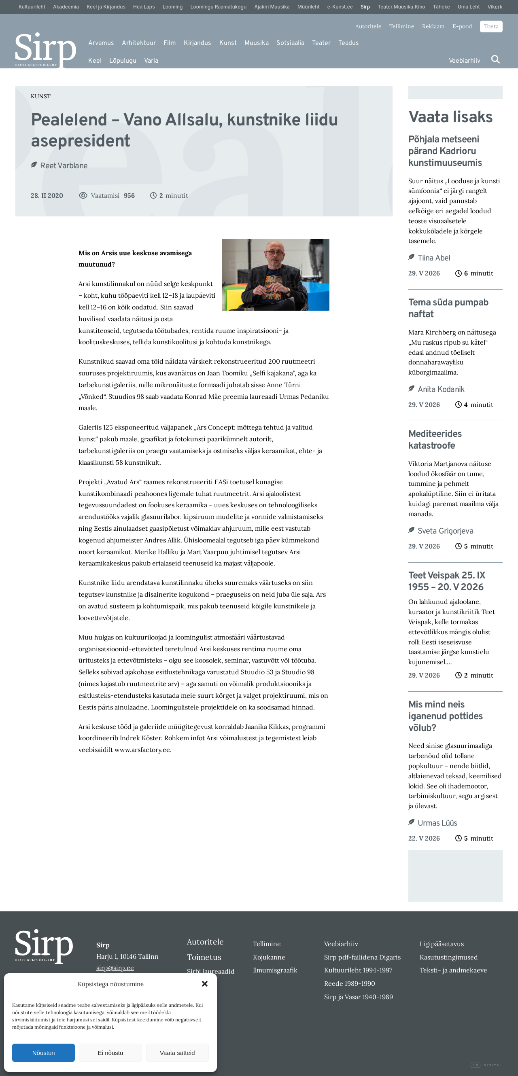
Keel (95, 61)
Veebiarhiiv (464, 61)
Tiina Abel (434, 258)
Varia (151, 61)
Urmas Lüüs (437, 823)
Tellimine (401, 26)
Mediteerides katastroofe (435, 440)
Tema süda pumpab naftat (448, 309)
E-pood (462, 26)
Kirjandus (197, 43)
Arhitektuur (139, 43)
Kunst (228, 43)
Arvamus (101, 43)
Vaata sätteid (177, 1052)
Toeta (491, 26)
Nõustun (43, 1052)
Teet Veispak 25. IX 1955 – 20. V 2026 (446, 582)
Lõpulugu (122, 61)
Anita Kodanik (441, 390)
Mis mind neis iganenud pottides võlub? (445, 716)
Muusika (256, 43)
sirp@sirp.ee (115, 968)
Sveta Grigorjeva (445, 531)
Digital (486, 1065)
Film (169, 43)
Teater (321, 43)
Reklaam (433, 26)
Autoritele (368, 26)
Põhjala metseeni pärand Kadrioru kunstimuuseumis (445, 151)
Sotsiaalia (290, 43)
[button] (205, 984)
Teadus (348, 43)
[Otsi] (495, 59)
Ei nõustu (110, 1052)
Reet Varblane (63, 166)
